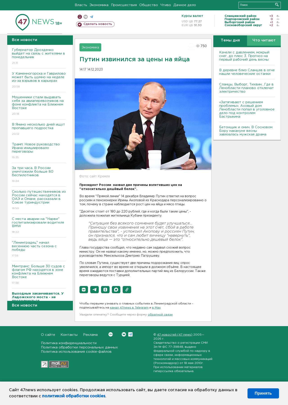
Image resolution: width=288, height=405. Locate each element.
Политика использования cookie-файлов (76, 351)
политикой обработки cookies (73, 396)
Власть (81, 5)
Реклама (90, 334)
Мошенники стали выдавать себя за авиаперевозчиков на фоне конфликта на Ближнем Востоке (39, 106)
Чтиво (165, 5)
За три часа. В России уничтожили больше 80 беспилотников (39, 175)
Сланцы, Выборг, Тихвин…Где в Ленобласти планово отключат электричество (246, 88)
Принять (263, 393)
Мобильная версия (80, 17)
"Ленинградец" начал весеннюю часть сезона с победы (39, 249)
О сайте (48, 334)
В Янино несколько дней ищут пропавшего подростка (39, 129)
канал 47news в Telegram (129, 308)
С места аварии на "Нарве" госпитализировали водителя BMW (39, 225)
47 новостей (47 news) (174, 335)
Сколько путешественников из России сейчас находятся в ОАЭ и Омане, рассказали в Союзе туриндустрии (39, 200)
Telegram (130, 334)
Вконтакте (110, 334)
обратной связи (160, 314)
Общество (148, 5)
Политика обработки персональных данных (79, 347)
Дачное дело (184, 5)
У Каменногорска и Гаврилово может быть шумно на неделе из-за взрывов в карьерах (39, 80)
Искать (277, 4)
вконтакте (85, 17)
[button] (83, 289)
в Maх (156, 308)
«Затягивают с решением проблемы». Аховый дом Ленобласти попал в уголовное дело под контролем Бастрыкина (246, 109)
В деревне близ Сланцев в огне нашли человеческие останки (247, 72)
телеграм (91, 17)
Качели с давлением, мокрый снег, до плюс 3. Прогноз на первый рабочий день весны (244, 56)
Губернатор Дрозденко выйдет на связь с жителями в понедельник (39, 56)
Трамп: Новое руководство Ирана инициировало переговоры (39, 151)
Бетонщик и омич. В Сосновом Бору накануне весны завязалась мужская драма (245, 131)
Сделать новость (97, 24)
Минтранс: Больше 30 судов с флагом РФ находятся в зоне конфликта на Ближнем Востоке (39, 275)
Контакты (69, 334)
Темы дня (230, 40)
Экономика (99, 5)
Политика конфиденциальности (69, 343)
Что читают (264, 40)
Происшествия (124, 5)
